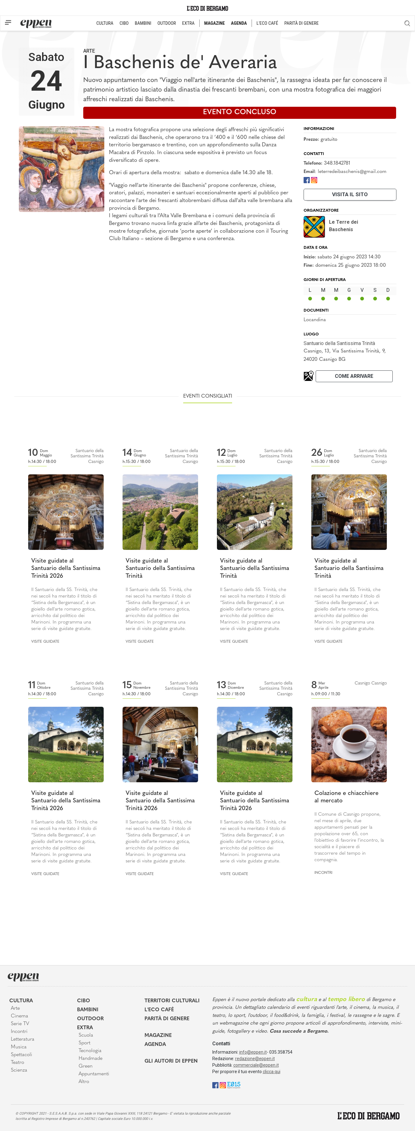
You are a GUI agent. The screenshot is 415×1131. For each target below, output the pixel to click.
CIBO (123, 23)
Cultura (21, 1001)
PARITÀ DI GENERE (301, 23)
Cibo (83, 1001)
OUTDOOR (167, 23)
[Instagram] (314, 180)
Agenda (155, 1044)
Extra (85, 1027)
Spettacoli (21, 1054)
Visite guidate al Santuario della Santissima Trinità (160, 568)
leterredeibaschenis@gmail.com (352, 171)
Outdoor (90, 1019)
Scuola (86, 1035)
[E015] (233, 1085)
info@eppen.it (253, 1052)
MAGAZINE (214, 23)
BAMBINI (143, 23)
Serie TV (20, 1023)
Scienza (19, 1070)
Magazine (158, 1035)
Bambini (87, 1010)
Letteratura (22, 1039)
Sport (84, 1043)
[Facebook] (307, 180)
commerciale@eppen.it (256, 1065)
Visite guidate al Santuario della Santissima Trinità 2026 (65, 568)
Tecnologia (90, 1050)
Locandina (315, 319)
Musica (19, 1047)
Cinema (19, 1016)
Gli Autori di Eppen (171, 1061)
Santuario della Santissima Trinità (339, 343)
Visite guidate (45, 642)
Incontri (323, 873)
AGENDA (239, 23)
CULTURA (104, 23)
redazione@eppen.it (255, 1058)
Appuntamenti (94, 1074)
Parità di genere (167, 1019)
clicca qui (271, 1071)
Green (86, 1066)
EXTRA (188, 23)
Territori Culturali (172, 1001)
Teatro (17, 1062)
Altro (84, 1081)
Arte (89, 51)
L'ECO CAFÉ (267, 23)
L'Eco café (159, 1010)
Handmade (90, 1058)
